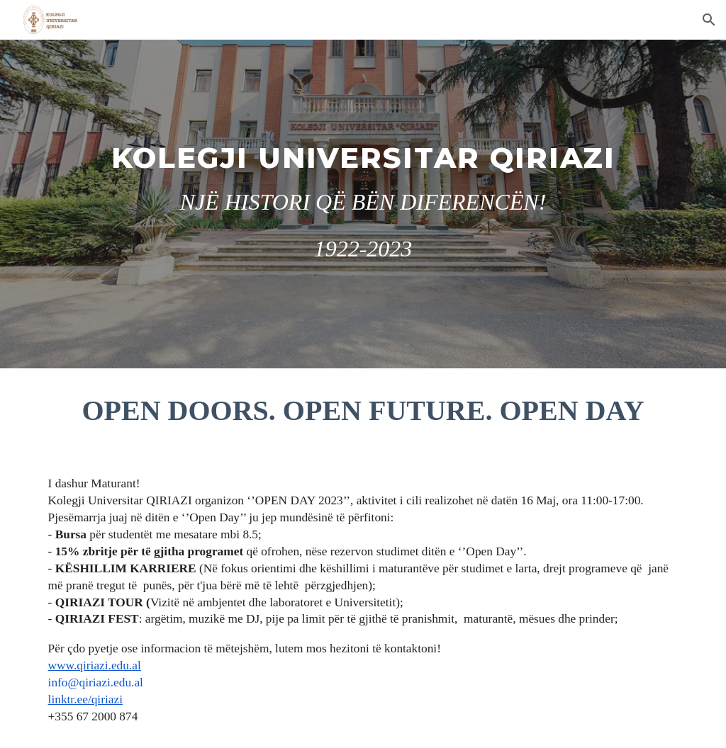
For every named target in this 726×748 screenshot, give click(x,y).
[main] (363, 204)
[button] (709, 20)
